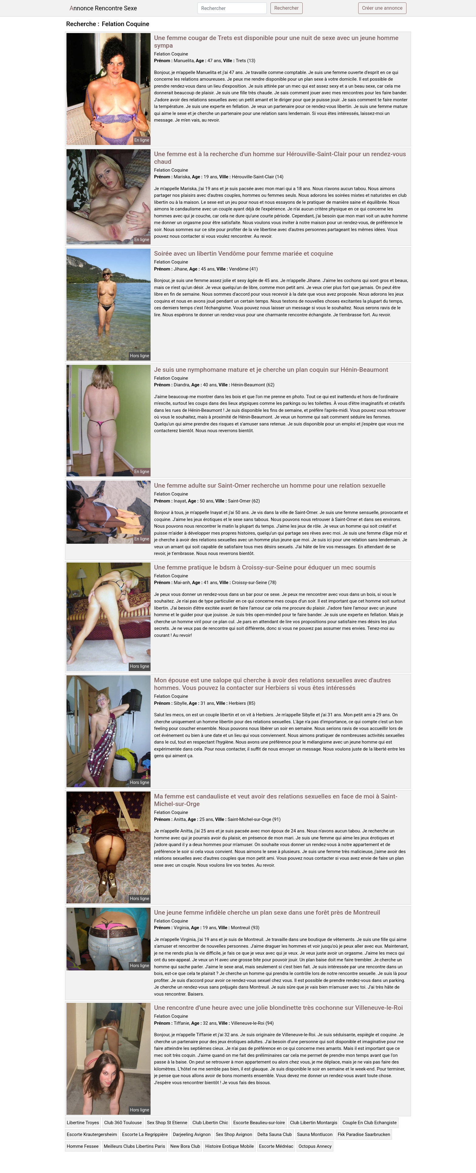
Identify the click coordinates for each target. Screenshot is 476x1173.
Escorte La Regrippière (145, 1134)
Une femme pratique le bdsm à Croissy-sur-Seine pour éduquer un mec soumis (265, 567)
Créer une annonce (382, 8)
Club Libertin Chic (210, 1122)
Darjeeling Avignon (192, 1134)
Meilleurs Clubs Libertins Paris (134, 1146)
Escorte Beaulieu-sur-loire (259, 1122)
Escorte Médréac (276, 1146)
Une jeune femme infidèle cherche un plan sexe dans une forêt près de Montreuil (267, 912)
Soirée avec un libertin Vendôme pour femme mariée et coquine (243, 253)
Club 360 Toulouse (123, 1122)
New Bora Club (185, 1146)
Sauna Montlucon (315, 1134)
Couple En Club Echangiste (369, 1122)
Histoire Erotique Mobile (229, 1146)
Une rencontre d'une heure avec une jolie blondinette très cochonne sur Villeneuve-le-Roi (278, 1007)
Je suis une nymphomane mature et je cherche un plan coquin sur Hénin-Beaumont (271, 369)
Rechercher (286, 8)
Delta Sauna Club (274, 1134)
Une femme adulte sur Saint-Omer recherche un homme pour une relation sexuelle (270, 485)
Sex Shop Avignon (234, 1134)
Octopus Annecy (315, 1146)
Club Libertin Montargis (314, 1122)
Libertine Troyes (83, 1122)
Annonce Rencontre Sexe (103, 8)
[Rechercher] (232, 8)
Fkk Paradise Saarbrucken (364, 1134)
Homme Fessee (83, 1146)
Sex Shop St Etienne (167, 1122)
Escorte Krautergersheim (92, 1134)
